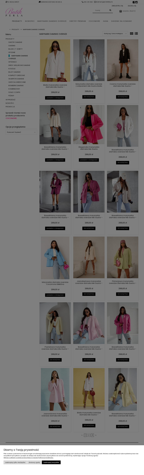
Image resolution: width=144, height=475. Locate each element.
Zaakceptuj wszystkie (51, 462)
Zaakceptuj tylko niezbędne (15, 462)
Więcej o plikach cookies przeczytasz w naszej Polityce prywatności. (28, 458)
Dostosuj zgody (34, 462)
